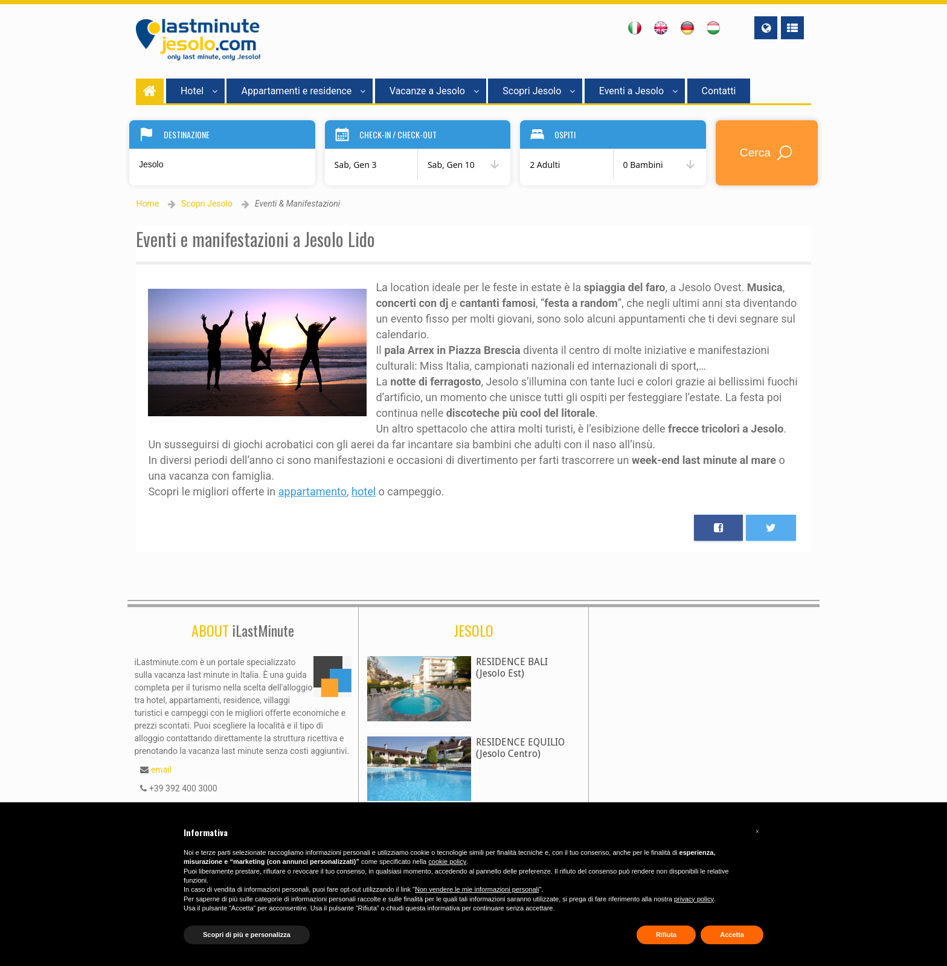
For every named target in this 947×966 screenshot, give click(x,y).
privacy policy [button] (694, 899)
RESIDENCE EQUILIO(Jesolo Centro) (520, 747)
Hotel (199, 91)
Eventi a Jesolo (638, 91)
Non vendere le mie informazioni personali (477, 889)
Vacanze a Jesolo (434, 91)
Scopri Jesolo (538, 91)
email (161, 769)
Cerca (767, 153)
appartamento (312, 491)
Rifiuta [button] (666, 934)
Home (147, 203)
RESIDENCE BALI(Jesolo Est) (512, 667)
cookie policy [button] (447, 861)
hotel (364, 491)
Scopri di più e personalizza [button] (247, 934)
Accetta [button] (732, 934)
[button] (757, 831)
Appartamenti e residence (303, 91)
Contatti (719, 91)
